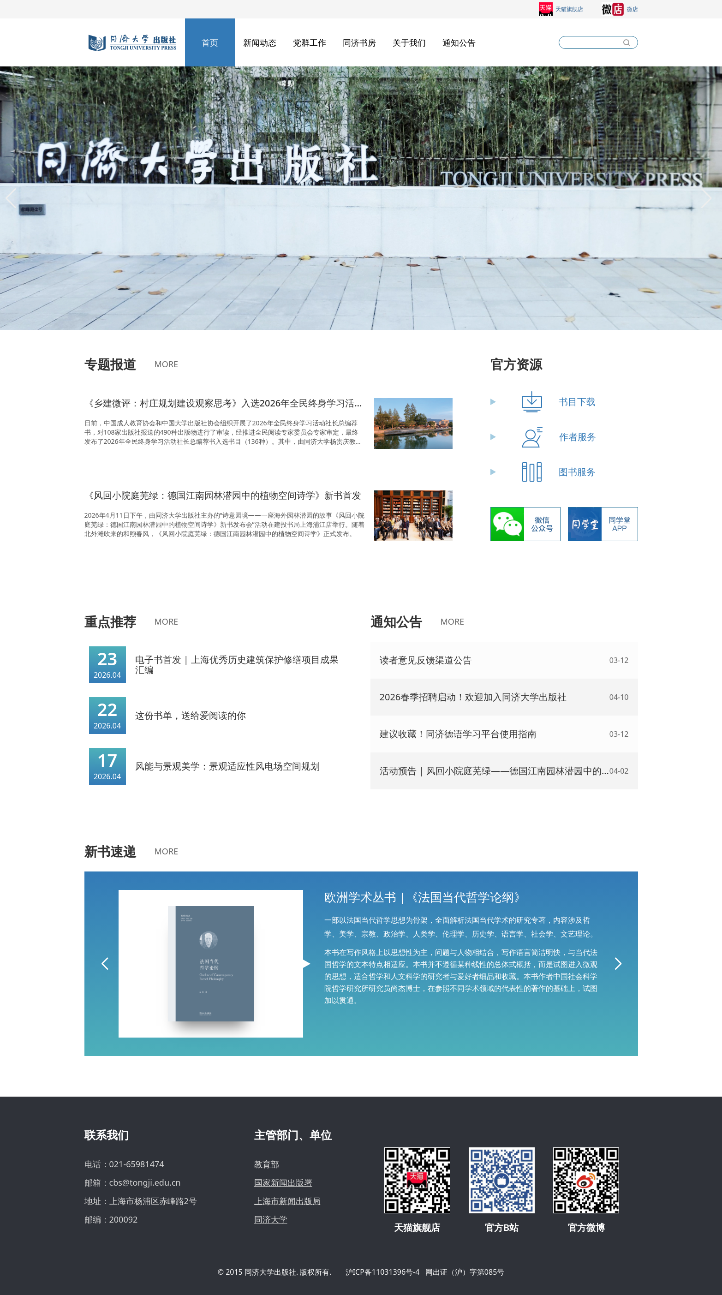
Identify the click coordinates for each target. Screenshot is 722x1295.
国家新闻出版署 (283, 1182)
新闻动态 (259, 42)
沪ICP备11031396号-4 (383, 1272)
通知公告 (459, 42)
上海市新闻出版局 (287, 1200)
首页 (210, 42)
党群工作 (309, 42)
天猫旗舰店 (561, 9)
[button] (11, 198)
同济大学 (270, 1219)
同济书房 (359, 42)
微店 (620, 9)
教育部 (266, 1164)
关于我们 (409, 42)
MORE (167, 364)
